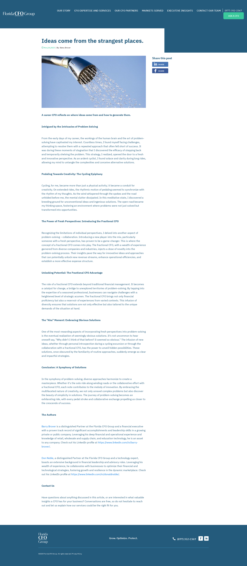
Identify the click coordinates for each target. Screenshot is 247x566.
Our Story (63, 10)
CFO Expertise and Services (92, 10)
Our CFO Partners (126, 10)
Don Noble (47, 458)
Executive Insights (180, 10)
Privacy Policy (77, 554)
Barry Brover (49, 426)
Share (161, 64)
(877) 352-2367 (233, 10)
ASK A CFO (233, 15)
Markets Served (152, 10)
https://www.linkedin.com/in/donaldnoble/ (95, 474)
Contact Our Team (209, 10)
